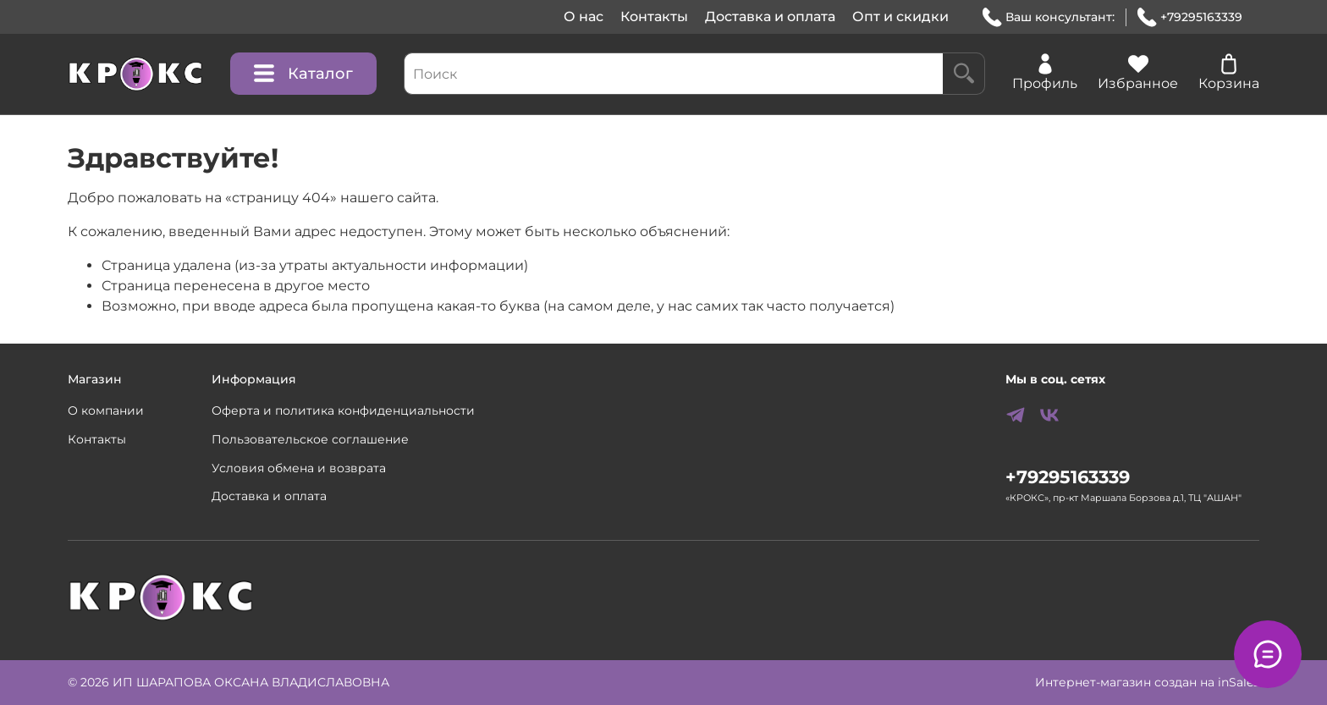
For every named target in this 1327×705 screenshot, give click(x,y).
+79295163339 (1189, 17)
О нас (583, 16)
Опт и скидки (900, 16)
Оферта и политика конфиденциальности (343, 410)
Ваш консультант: (1049, 17)
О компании (106, 410)
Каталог (303, 73)
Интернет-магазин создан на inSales (1147, 682)
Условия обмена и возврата (299, 468)
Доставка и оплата (770, 16)
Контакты (654, 16)
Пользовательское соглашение (310, 439)
